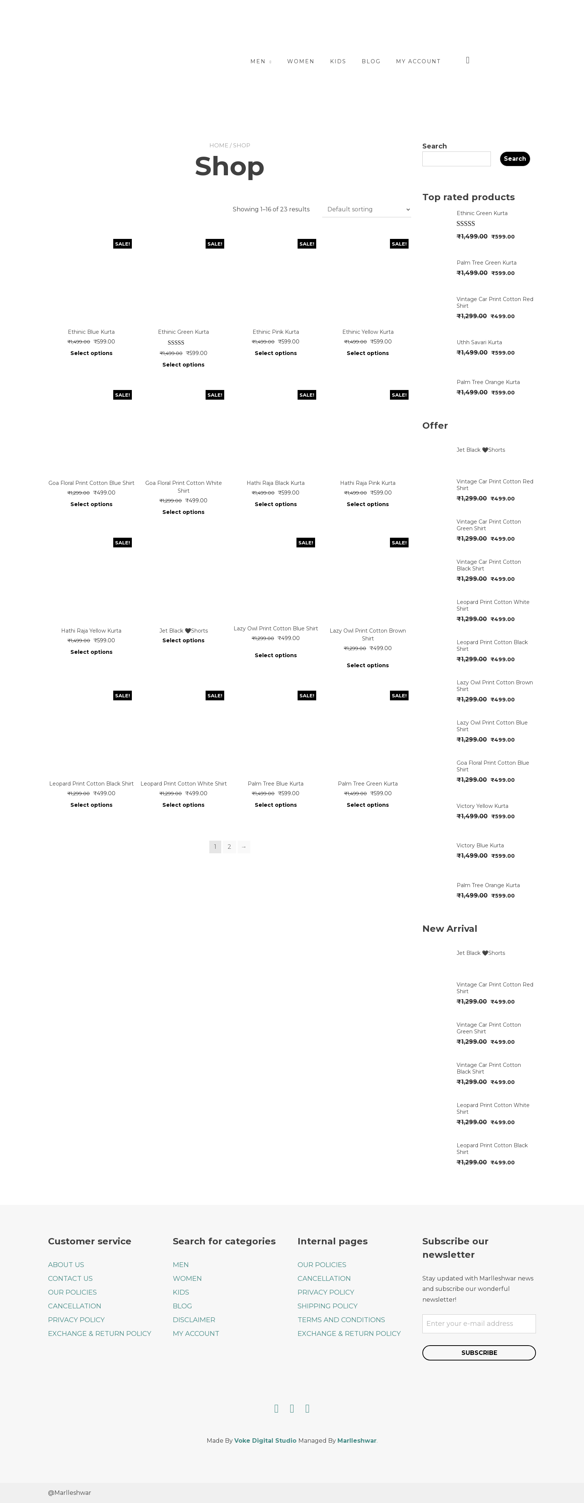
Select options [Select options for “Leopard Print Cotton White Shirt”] (183, 805)
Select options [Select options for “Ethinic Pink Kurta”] (276, 353)
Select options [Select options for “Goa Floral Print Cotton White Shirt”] (183, 512)
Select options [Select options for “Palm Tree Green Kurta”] (368, 805)
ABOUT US (66, 1264)
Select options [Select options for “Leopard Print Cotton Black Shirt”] (91, 805)
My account (453, 61)
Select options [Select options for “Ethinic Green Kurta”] (183, 364)
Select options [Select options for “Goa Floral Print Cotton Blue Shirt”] (91, 504)
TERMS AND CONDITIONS (341, 1319)
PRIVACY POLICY (76, 1319)
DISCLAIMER (194, 1319)
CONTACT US (70, 1278)
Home (218, 145)
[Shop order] (366, 209)
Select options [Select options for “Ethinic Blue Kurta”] (91, 353)
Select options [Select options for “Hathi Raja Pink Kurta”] (368, 504)
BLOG (182, 1306)
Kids (373, 61)
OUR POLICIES (72, 1292)
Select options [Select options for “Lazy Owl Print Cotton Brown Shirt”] (368, 665)
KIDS (181, 1292)
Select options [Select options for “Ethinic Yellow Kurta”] (368, 353)
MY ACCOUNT (196, 1333)
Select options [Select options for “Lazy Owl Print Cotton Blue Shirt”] (276, 655)
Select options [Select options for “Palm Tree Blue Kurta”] (276, 805)
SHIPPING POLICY (328, 1306)
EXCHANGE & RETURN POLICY (99, 1333)
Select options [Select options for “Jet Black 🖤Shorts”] (183, 640)
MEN (181, 1264)
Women (335, 61)
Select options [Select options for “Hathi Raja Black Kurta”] (276, 504)
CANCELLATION (74, 1306)
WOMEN (187, 1278)
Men (293, 61)
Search (434, 146)
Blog (405, 61)
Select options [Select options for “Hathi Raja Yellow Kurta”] (91, 652)
